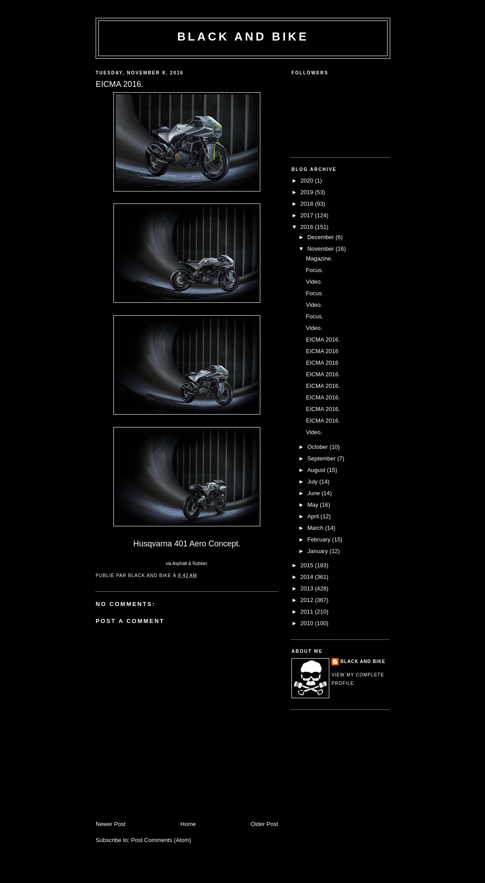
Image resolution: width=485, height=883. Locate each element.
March (316, 528)
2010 (307, 623)
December (321, 237)
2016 (307, 227)
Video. (314, 281)
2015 (307, 565)
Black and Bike (243, 36)
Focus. (314, 270)
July (313, 481)
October (318, 447)
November (321, 248)
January (318, 551)
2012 (307, 600)
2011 (307, 611)
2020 (307, 180)
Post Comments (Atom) (161, 840)
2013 (307, 588)
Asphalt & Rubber (189, 563)
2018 (307, 203)
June (314, 493)
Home (188, 824)
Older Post (264, 824)
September (322, 458)
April (314, 516)
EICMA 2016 (322, 351)
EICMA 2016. (323, 339)
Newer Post (110, 824)
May (313, 504)
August (317, 470)
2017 (307, 215)
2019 (307, 192)
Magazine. (319, 258)
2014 (307, 577)
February (319, 539)
